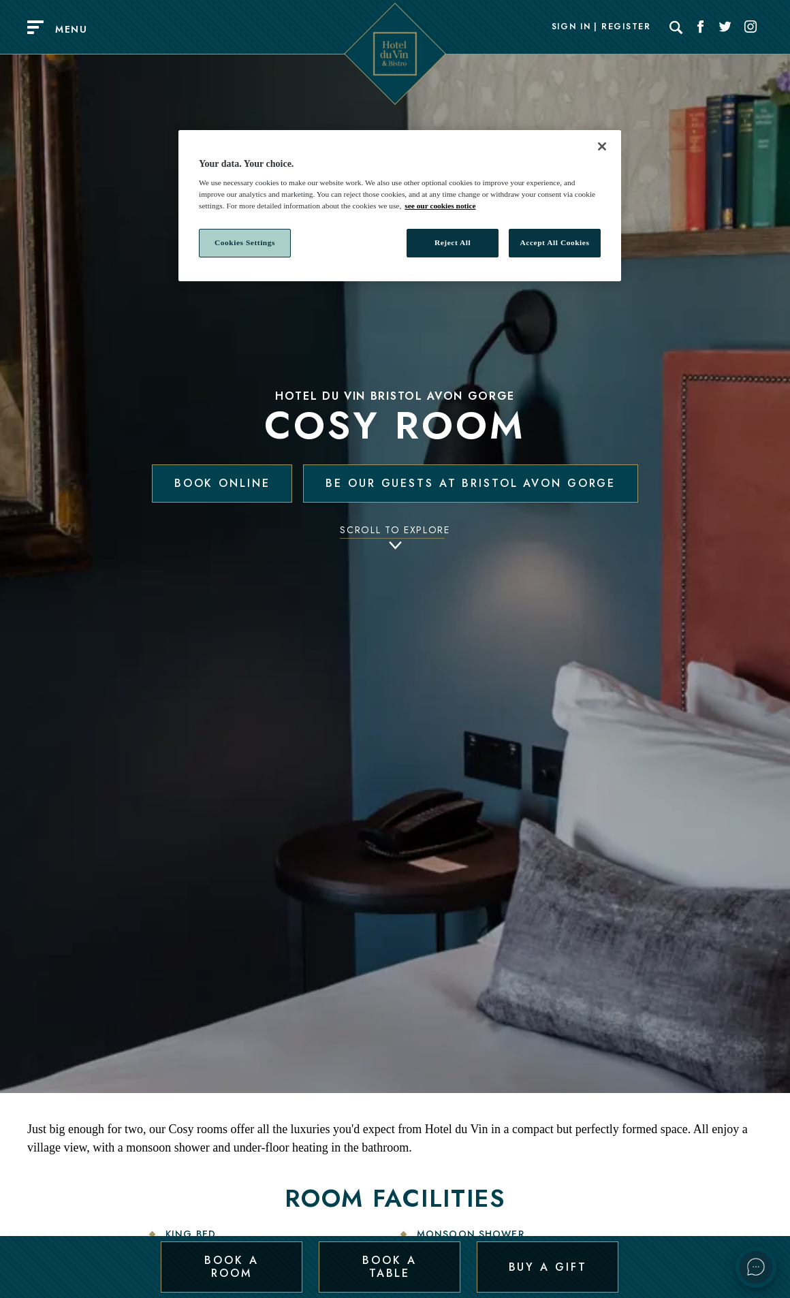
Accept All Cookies (555, 242)
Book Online (222, 483)
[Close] (602, 146)
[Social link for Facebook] (700, 27)
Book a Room (231, 1266)
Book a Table (389, 1266)
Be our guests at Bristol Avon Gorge (471, 483)
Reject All (452, 242)
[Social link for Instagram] (750, 27)
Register (625, 27)
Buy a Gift (548, 1266)
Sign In (571, 27)
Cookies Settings (245, 242)
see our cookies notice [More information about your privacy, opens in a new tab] (440, 206)
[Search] (676, 27)
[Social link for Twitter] (725, 27)
